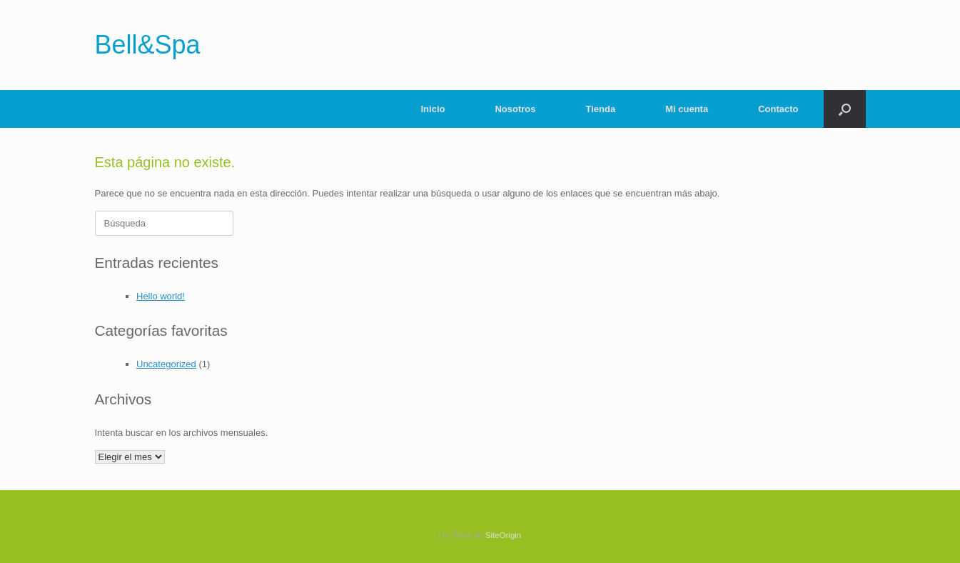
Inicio (433, 109)
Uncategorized (166, 364)
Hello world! (160, 296)
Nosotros (515, 109)
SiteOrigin (503, 535)
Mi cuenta (686, 109)
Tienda (601, 109)
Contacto (778, 109)
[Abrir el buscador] (845, 109)
